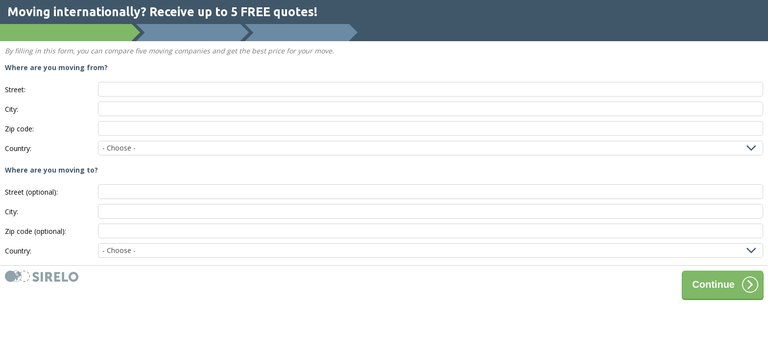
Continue (725, 285)
